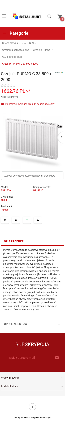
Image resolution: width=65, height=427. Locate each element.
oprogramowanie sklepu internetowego (33, 417)
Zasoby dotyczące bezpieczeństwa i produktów (29, 175)
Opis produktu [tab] (14, 241)
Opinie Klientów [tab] (15, 324)
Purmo (4, 209)
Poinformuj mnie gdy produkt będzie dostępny (29, 104)
